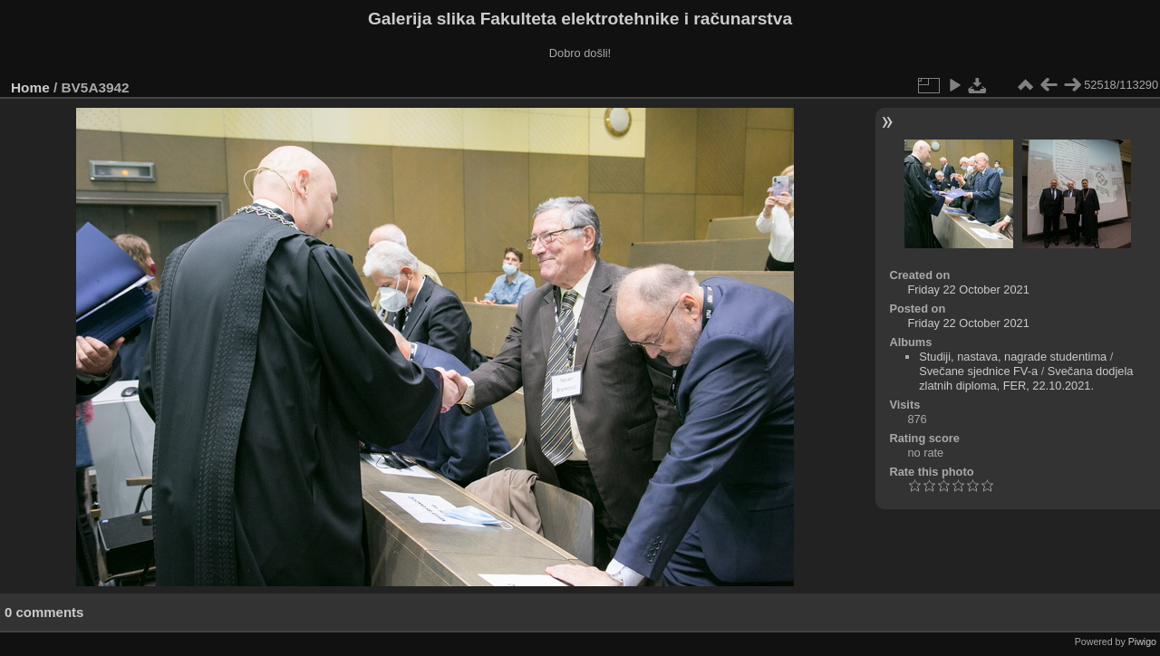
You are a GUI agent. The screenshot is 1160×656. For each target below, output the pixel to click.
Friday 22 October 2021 (968, 289)
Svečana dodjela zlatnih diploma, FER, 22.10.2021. (1026, 378)
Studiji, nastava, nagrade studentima (1013, 356)
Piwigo (1142, 641)
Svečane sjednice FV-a (978, 371)
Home (30, 87)
